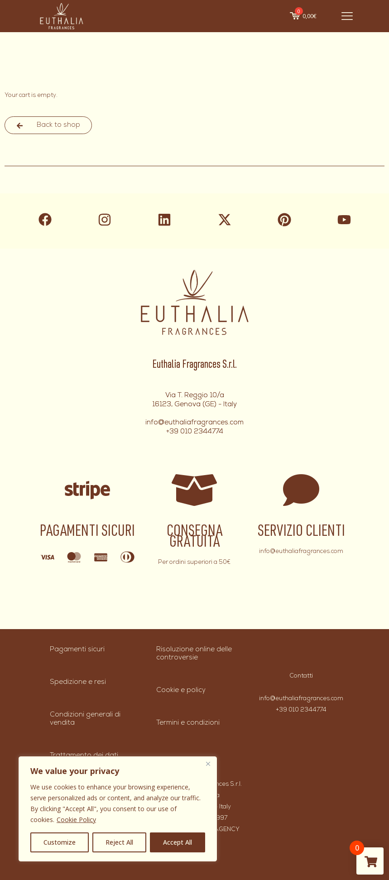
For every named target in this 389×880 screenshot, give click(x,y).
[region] (117, 809)
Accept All (177, 842)
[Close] (207, 763)
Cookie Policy (76, 819)
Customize (59, 842)
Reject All (119, 842)
